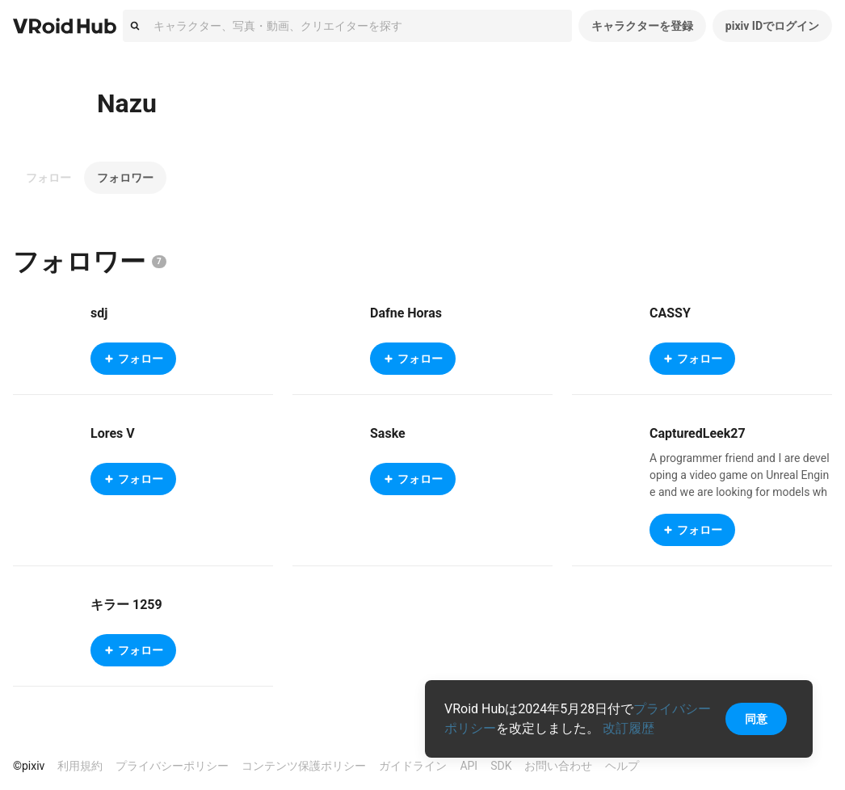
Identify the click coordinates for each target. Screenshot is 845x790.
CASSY (670, 313)
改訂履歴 (628, 728)
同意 (756, 718)
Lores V (112, 433)
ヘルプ (622, 765)
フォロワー (125, 177)
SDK (500, 765)
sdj (98, 313)
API (468, 765)
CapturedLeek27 (698, 433)
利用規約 (80, 765)
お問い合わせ (558, 765)
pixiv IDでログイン (772, 25)
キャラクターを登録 (642, 25)
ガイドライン (413, 765)
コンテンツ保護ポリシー (304, 765)
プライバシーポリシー (172, 765)
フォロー (48, 177)
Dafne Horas (406, 313)
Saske (388, 433)
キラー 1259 (126, 604)
